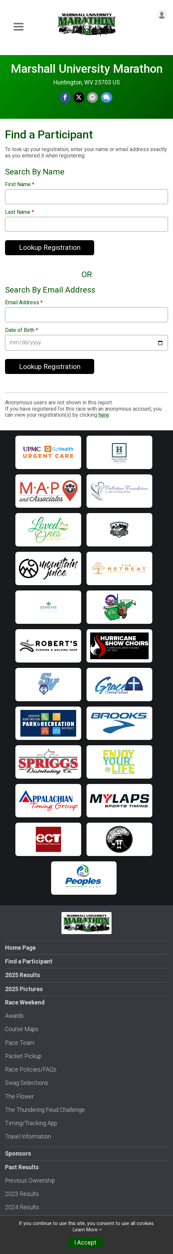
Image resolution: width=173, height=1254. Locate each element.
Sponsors (18, 1153)
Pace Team (19, 1042)
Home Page (20, 947)
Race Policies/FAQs (30, 1069)
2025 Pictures (24, 989)
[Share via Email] (92, 97)
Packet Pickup (23, 1056)
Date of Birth (21, 330)
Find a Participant (28, 961)
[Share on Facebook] (65, 97)
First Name (19, 184)
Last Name (19, 212)
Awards (14, 1015)
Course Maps (21, 1029)
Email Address (24, 303)
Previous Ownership (30, 1180)
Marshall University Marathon (87, 69)
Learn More (85, 1230)
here (104, 415)
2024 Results (22, 1207)
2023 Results (22, 1194)
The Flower (19, 1096)
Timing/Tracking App (31, 1123)
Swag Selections (26, 1083)
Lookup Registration (49, 248)
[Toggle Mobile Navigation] (18, 27)
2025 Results (22, 975)
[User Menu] (161, 14)
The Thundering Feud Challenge (45, 1110)
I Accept (85, 1242)
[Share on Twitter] (78, 97)
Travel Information (28, 1136)
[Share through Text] (106, 97)
